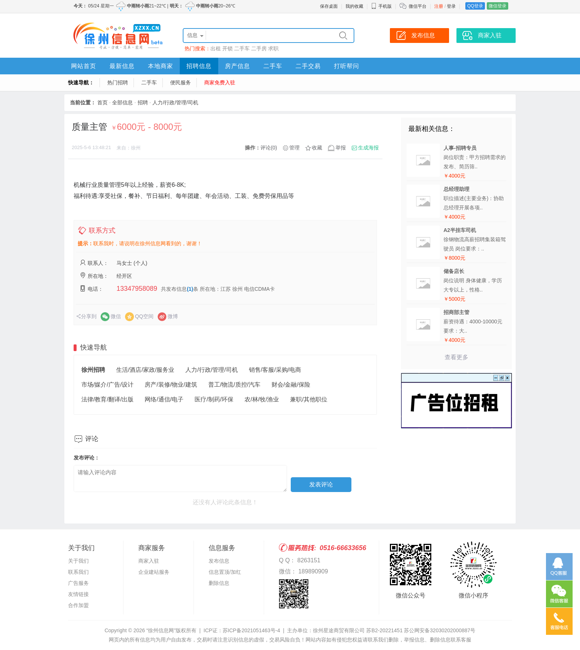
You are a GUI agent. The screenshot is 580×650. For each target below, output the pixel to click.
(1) (190, 289)
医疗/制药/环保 (214, 399)
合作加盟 (78, 605)
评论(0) (268, 148)
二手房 (259, 48)
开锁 (227, 48)
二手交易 (308, 66)
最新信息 (122, 66)
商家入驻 (148, 561)
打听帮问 (346, 66)
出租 (215, 48)
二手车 (242, 48)
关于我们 (78, 561)
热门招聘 (117, 82)
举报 (340, 148)
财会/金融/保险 (291, 384)
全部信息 (122, 102)
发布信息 (219, 561)
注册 (438, 6)
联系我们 (78, 572)
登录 (451, 6)
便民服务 (180, 82)
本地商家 (160, 66)
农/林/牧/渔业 (262, 399)
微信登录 (497, 6)
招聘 (143, 102)
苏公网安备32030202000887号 (439, 630)
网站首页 (83, 66)
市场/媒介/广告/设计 (107, 384)
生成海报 (368, 148)
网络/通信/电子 (164, 399)
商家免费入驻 (219, 82)
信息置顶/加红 (225, 572)
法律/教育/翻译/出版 (107, 399)
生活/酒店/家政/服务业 (145, 370)
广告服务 (78, 583)
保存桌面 (329, 6)
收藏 (317, 148)
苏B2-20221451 (384, 630)
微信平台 (417, 6)
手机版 (381, 6)
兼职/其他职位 (308, 399)
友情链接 (78, 594)
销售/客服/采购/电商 (275, 370)
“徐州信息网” (161, 630)
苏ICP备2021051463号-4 (251, 630)
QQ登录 (475, 6)
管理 (294, 148)
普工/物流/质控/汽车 (234, 384)
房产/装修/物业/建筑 (171, 384)
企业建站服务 (153, 572)
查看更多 (456, 357)
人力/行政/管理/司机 (175, 102)
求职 (273, 48)
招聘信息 (199, 66)
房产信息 (237, 66)
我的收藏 (354, 6)
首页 (102, 102)
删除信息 (219, 583)
